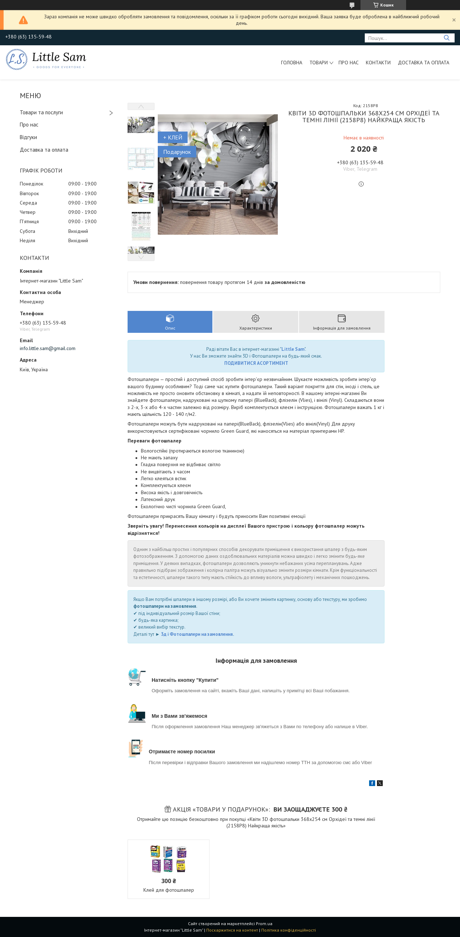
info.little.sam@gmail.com (47, 348)
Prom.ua (264, 923)
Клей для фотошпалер (168, 890)
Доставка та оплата (423, 62)
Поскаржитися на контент (232, 930)
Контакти (378, 62)
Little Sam (292, 349)
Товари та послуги (41, 112)
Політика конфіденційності (288, 930)
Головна (291, 62)
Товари (318, 62)
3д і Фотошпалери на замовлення (197, 634)
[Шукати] (446, 37)
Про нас (349, 62)
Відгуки (28, 137)
